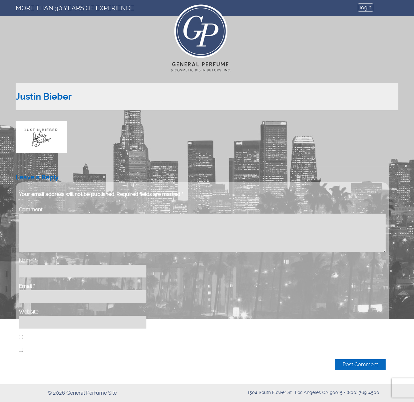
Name (27, 261)
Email (27, 286)
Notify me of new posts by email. (63, 350)
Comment (30, 210)
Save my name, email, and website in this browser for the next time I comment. (114, 337)
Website (28, 312)
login (365, 7)
